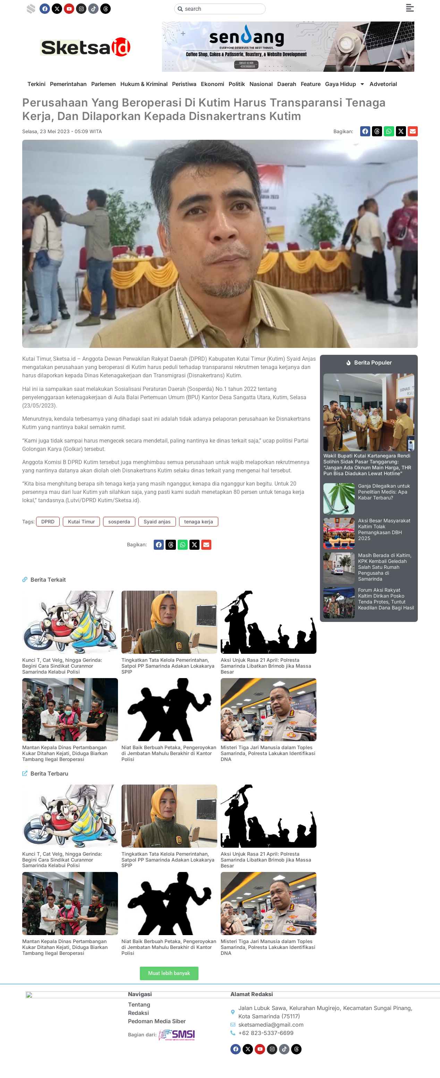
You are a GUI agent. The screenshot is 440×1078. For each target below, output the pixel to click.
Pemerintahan (68, 83)
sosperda (119, 521)
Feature (311, 83)
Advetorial (383, 83)
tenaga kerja (198, 521)
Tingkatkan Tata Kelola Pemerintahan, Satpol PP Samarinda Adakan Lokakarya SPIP (167, 666)
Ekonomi (212, 83)
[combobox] (220, 8)
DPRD (47, 521)
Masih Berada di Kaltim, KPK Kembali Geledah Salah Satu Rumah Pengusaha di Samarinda (385, 566)
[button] (365, 131)
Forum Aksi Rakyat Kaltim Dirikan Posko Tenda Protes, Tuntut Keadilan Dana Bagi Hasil (386, 598)
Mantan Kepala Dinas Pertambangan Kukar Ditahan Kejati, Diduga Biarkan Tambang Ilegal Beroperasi (65, 753)
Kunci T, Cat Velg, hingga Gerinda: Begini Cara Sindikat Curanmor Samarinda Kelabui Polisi (62, 666)
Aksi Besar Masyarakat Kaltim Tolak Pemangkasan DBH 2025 (384, 529)
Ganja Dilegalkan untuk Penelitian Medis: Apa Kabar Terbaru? (384, 491)
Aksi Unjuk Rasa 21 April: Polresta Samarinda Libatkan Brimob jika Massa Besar (266, 666)
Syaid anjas (157, 521)
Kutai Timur (81, 521)
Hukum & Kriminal (144, 83)
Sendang (236, 1072)
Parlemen (103, 83)
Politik (237, 83)
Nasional (261, 83)
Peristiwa (184, 83)
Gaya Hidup (345, 84)
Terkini (36, 83)
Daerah (286, 83)
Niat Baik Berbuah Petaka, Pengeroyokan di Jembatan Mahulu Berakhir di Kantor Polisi (168, 753)
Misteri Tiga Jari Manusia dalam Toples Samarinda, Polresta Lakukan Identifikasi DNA (268, 753)
